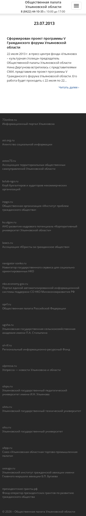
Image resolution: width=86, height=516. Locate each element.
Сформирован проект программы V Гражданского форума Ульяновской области (36, 42)
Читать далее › (69, 87)
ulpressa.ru (9, 366)
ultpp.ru (7, 448)
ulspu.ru (7, 386)
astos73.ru (9, 161)
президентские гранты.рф (20, 489)
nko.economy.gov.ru (15, 284)
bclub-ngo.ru (10, 181)
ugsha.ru (8, 325)
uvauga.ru (8, 468)
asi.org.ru (8, 140)
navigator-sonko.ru (14, 263)
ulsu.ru (6, 427)
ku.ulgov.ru (9, 222)
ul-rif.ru (7, 345)
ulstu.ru (7, 407)
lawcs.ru (7, 243)
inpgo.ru (7, 202)
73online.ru (9, 120)
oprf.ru (6, 304)
